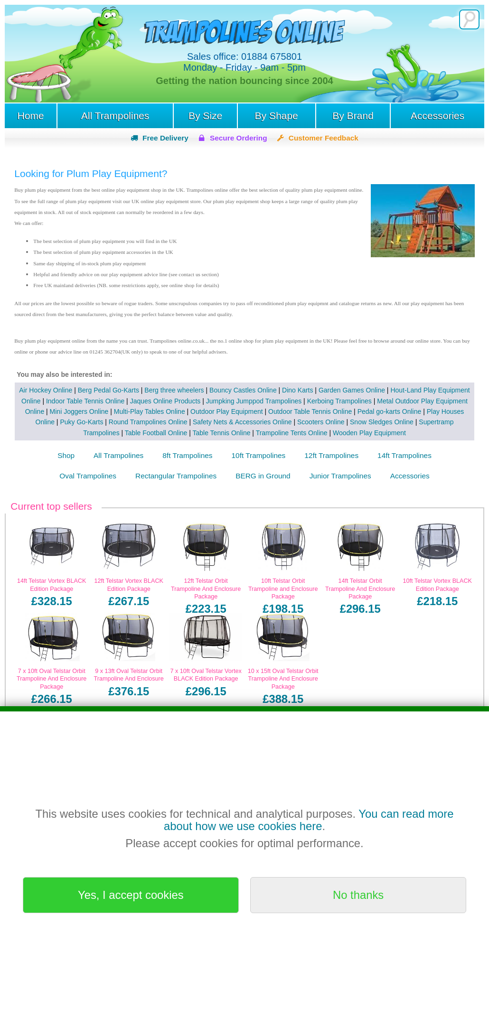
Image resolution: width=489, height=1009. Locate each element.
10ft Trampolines (259, 455)
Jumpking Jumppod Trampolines (254, 401)
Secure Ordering (238, 138)
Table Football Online (156, 433)
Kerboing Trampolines (339, 401)
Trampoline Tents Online (292, 433)
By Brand (352, 115)
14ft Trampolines (404, 455)
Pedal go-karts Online (389, 411)
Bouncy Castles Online (243, 390)
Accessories (437, 115)
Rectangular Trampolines (175, 476)
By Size (205, 115)
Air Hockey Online (45, 390)
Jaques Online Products (165, 401)
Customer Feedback (323, 138)
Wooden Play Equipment (369, 433)
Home (30, 115)
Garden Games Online (352, 390)
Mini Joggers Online (79, 411)
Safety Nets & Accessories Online (242, 422)
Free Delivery (165, 138)
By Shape (276, 115)
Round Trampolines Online (148, 422)
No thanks (358, 894)
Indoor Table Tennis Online (85, 401)
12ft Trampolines (331, 455)
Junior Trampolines (340, 476)
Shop (66, 455)
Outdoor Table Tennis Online (310, 411)
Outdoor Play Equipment (226, 411)
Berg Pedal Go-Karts (108, 390)
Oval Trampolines (87, 476)
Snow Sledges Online (382, 422)
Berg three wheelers (174, 390)
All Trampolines (115, 115)
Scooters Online (321, 422)
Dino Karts (297, 390)
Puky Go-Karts (81, 422)
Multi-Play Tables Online (149, 411)
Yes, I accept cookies (131, 894)
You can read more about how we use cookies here (309, 819)
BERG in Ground (262, 476)
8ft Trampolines (187, 455)
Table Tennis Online (222, 433)
